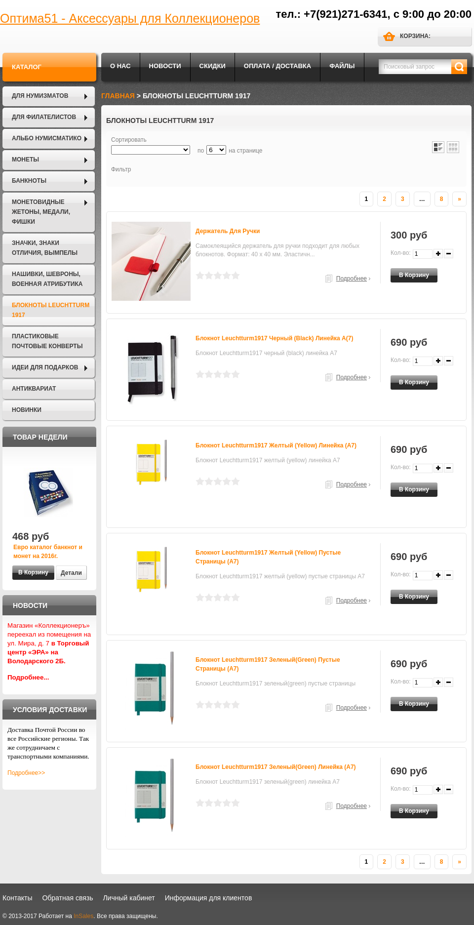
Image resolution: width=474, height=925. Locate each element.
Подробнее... (28, 677)
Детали (71, 572)
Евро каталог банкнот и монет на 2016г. (47, 552)
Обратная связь (67, 898)
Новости (165, 66)
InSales (83, 916)
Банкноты (29, 180)
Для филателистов (44, 117)
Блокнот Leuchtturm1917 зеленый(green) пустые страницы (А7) (268, 664)
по (201, 150)
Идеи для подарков (45, 367)
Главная (118, 96)
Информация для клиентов (208, 898)
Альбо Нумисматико (46, 138)
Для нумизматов (40, 95)
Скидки (212, 66)
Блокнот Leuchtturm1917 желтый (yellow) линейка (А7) (276, 445)
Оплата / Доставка (277, 66)
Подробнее (351, 278)
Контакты (17, 898)
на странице (245, 150)
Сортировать (129, 139)
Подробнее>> (26, 772)
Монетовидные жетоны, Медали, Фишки (41, 212)
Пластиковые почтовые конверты (47, 341)
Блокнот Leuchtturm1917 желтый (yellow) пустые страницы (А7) (268, 557)
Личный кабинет (129, 898)
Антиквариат (34, 388)
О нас (120, 66)
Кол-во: (401, 252)
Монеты (25, 159)
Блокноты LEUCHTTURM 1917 (50, 310)
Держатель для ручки (228, 231)
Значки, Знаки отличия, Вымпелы (45, 248)
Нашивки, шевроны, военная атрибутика (47, 279)
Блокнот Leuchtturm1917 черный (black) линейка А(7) (274, 338)
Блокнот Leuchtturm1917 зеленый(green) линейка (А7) (276, 767)
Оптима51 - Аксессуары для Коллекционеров (130, 18)
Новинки (26, 409)
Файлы (342, 66)
